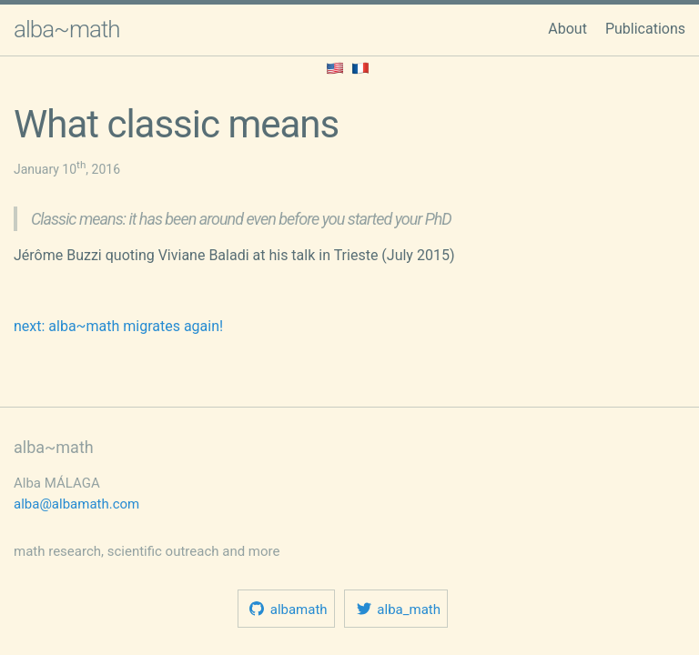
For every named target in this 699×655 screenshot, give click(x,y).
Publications (645, 28)
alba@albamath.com (76, 504)
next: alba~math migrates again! (118, 326)
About (567, 28)
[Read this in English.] (335, 67)
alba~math (67, 29)
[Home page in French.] (360, 67)
